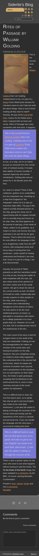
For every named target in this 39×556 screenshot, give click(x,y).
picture (20, 484)
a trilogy (20, 144)
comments (12, 487)
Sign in (33, 554)
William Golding (12, 137)
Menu (10, 10)
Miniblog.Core (18, 554)
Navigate (7, 490)
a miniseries (23, 473)
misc (14, 484)
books (26, 484)
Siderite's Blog (20, 4)
